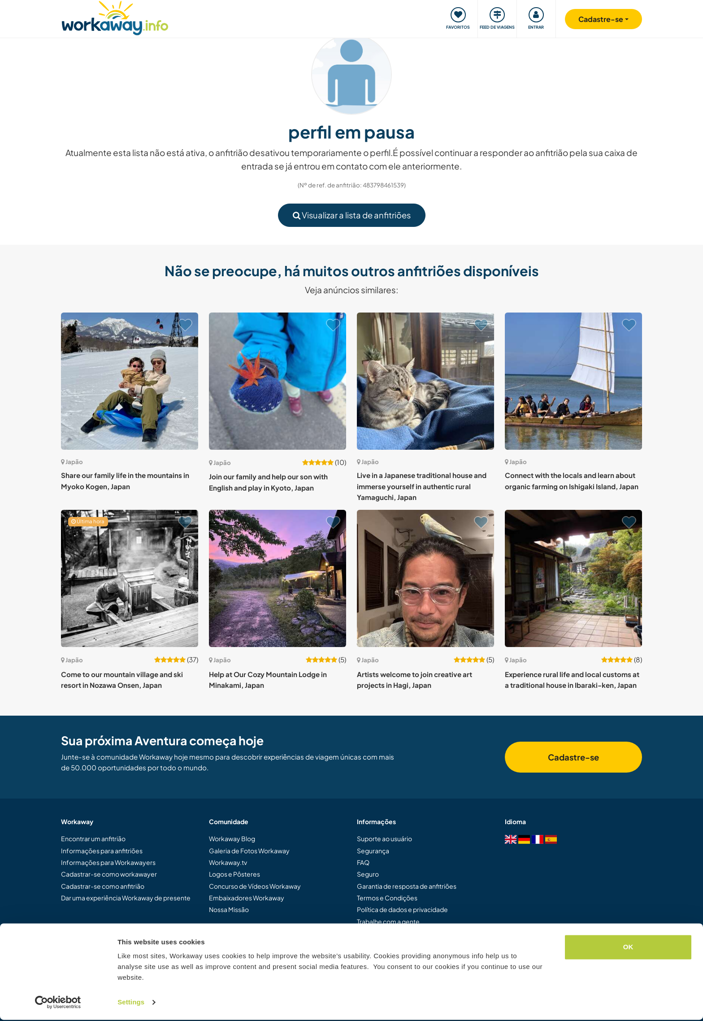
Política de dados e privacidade (402, 909)
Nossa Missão (229, 909)
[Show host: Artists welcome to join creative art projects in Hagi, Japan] (425, 578)
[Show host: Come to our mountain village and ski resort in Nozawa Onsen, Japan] (129, 578)
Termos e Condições (387, 898)
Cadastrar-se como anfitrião (102, 886)
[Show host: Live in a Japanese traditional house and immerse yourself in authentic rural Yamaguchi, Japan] (425, 381)
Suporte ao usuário (384, 838)
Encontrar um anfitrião (93, 838)
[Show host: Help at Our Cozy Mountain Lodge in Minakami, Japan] (277, 578)
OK (628, 948)
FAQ (363, 862)
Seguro (368, 874)
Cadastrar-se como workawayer (109, 874)
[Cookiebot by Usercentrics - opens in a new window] (58, 1003)
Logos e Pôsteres (234, 874)
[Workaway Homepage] (115, 17)
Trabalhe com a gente (388, 921)
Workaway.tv (228, 862)
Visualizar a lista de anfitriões (352, 215)
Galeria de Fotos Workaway (249, 851)
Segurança (373, 851)
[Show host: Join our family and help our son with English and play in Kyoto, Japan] (277, 381)
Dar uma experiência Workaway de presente (126, 898)
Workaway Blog (232, 838)
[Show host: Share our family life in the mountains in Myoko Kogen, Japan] (129, 381)
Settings (130, 1003)
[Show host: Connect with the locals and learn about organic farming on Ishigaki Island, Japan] (573, 381)
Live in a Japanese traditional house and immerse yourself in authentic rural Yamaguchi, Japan (421, 486)
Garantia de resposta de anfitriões (406, 886)
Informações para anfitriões (102, 851)
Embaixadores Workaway (246, 898)
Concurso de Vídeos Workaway (255, 886)
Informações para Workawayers (108, 862)
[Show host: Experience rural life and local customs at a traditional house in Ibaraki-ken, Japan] (573, 578)
